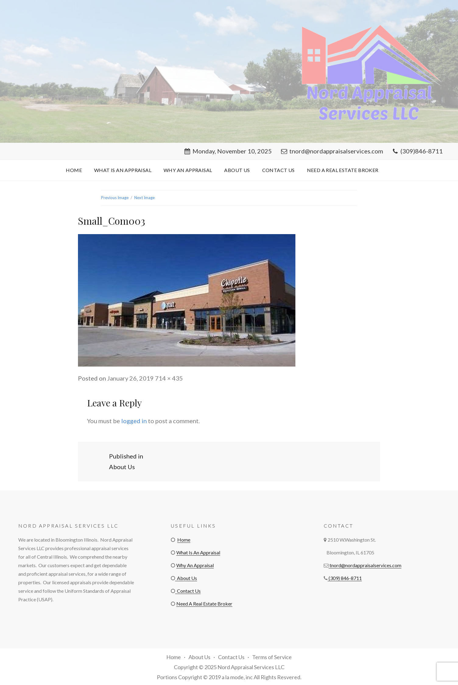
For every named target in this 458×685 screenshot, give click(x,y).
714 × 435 (169, 378)
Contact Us (278, 170)
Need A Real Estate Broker (343, 170)
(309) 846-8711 (345, 578)
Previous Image (115, 197)
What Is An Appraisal (122, 170)
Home (74, 170)
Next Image (144, 197)
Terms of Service (272, 657)
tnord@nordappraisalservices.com (332, 151)
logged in (134, 420)
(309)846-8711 (417, 151)
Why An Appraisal (188, 170)
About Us (237, 170)
